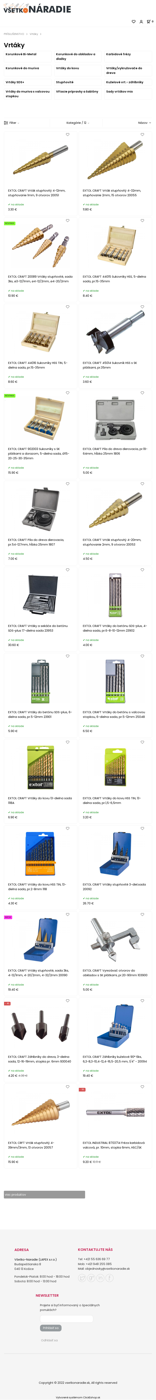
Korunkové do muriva (22, 68)
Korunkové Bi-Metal (21, 54)
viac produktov (16, 1195)
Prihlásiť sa (50, 1328)
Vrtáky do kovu (67, 68)
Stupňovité (65, 82)
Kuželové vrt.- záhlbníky (124, 82)
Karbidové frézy (118, 54)
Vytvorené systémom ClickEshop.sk (78, 1397)
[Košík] (151, 21)
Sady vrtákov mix (119, 92)
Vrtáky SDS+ (15, 82)
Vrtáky (34, 34)
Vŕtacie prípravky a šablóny (77, 92)
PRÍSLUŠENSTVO (14, 34)
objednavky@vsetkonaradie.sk (107, 1269)
